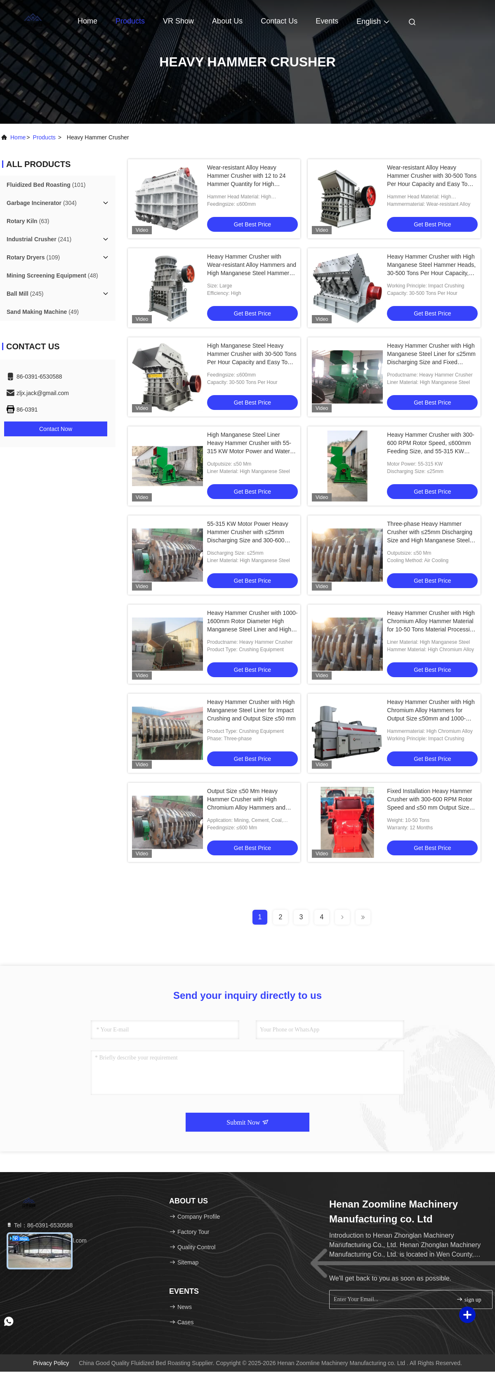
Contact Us (279, 21)
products (44, 137)
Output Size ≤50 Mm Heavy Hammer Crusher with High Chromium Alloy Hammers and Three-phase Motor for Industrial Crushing (248, 807)
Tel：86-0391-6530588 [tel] (39, 1225)
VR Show (178, 21)
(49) (43, 311)
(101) (46, 184)
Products (130, 21)
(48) (52, 275)
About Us (227, 21)
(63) (28, 221)
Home (87, 21)
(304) (42, 203)
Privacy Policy (51, 1363)
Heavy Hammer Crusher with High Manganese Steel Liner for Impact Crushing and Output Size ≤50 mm (251, 710)
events (327, 21)
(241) (39, 239)
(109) (33, 257)
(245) (25, 293)
